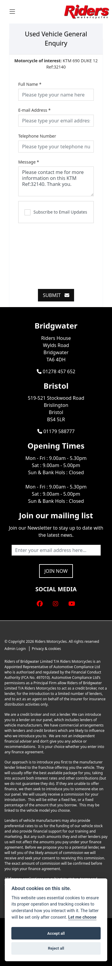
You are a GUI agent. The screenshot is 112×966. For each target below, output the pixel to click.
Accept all (56, 933)
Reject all (56, 948)
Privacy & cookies (46, 648)
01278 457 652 (56, 371)
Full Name (30, 84)
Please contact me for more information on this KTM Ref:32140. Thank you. (56, 181)
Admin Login (15, 648)
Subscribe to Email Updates (55, 212)
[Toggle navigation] (12, 11)
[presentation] (63, 252)
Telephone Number (37, 136)
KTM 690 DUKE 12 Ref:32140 (56, 64)
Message (28, 162)
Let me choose (82, 917)
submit (56, 295)
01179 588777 (56, 431)
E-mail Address (34, 110)
